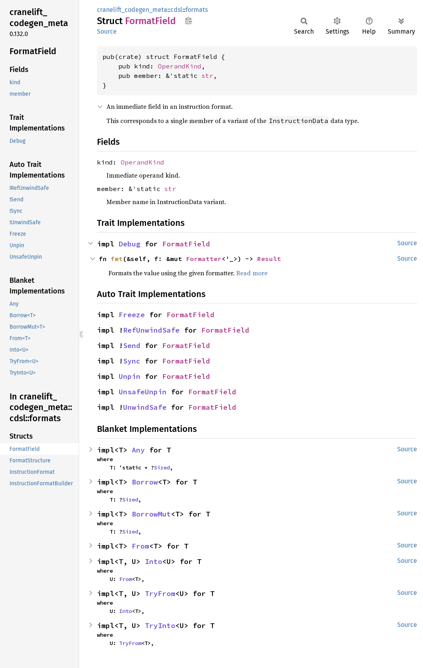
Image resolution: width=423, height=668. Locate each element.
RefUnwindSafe (151, 330)
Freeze (132, 314)
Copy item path (188, 20)
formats (197, 9)
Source (107, 31)
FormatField (186, 243)
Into (153, 561)
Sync (131, 360)
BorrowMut (151, 514)
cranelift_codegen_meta (132, 9)
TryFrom (160, 593)
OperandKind (179, 66)
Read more (251, 273)
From (140, 546)
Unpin (129, 376)
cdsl (176, 9)
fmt (117, 259)
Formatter (204, 259)
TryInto (160, 625)
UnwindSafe (145, 407)
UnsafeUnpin (143, 391)
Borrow (145, 481)
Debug (129, 243)
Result (269, 259)
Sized (162, 467)
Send (131, 345)
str (207, 75)
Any (138, 449)
